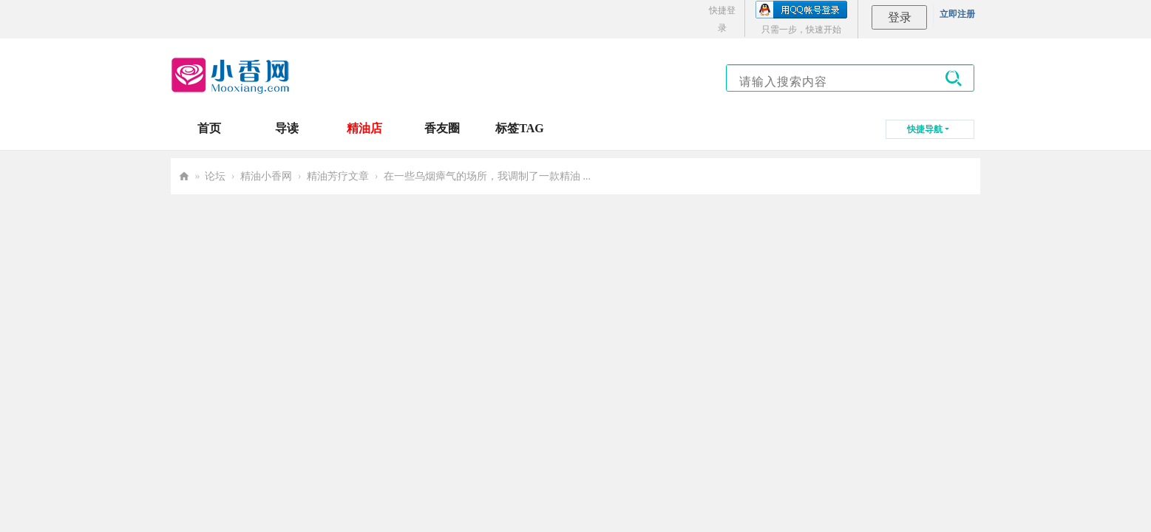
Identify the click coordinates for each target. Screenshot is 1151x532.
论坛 (215, 176)
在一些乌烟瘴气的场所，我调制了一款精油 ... (487, 176)
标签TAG (519, 128)
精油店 (364, 128)
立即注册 (957, 14)
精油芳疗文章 (338, 176)
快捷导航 (925, 129)
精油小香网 (266, 176)
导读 (287, 128)
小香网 (184, 176)
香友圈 (442, 128)
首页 (209, 128)
